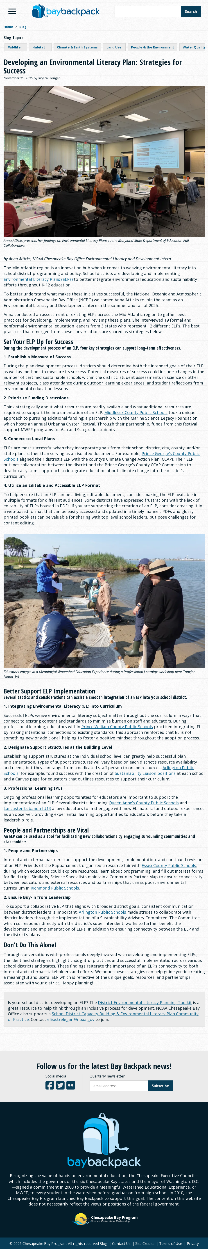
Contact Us (121, 1243)
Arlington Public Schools (102, 912)
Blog (23, 27)
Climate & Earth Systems (77, 47)
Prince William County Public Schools (117, 726)
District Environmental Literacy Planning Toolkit (145, 1002)
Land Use (113, 47)
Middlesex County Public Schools (135, 412)
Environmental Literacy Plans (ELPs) (38, 279)
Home (8, 27)
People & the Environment (152, 47)
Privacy (193, 1243)
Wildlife (14, 47)
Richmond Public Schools (55, 888)
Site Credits (144, 1243)
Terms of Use (170, 1243)
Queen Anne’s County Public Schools (144, 802)
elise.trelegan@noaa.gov (70, 1019)
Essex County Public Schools (169, 865)
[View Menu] (12, 11)
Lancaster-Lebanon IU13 (27, 808)
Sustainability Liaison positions (145, 773)
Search (191, 11)
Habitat (38, 47)
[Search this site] (148, 11)
